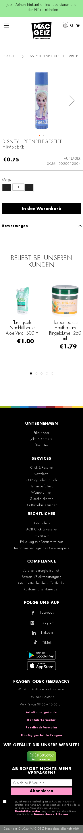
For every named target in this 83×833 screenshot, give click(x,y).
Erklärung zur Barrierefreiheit (41, 541)
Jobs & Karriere (41, 439)
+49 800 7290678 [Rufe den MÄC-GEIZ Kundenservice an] (41, 697)
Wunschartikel (41, 492)
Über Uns (41, 445)
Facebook (47, 612)
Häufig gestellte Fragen (41, 735)
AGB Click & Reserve (41, 529)
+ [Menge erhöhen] (29, 187)
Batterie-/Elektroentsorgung (41, 576)
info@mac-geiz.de (41, 712)
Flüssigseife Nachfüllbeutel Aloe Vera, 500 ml (22, 327)
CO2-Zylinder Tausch (41, 480)
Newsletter (42, 473)
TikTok (47, 642)
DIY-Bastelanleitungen (41, 505)
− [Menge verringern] (7, 187)
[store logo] (41, 30)
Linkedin (47, 632)
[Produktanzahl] (18, 187)
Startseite (11, 56)
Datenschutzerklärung (51, 814)
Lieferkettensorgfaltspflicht (42, 570)
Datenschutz (41, 523)
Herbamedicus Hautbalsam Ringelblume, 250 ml (65, 330)
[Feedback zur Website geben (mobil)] (41, 757)
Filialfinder (41, 432)
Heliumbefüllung (41, 486)
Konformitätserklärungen (41, 589)
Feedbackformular (42, 727)
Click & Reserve (41, 467)
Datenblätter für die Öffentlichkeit (41, 583)
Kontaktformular (41, 720)
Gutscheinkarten (41, 498)
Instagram (47, 622)
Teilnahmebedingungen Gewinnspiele (41, 548)
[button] (72, 100)
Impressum (41, 535)
